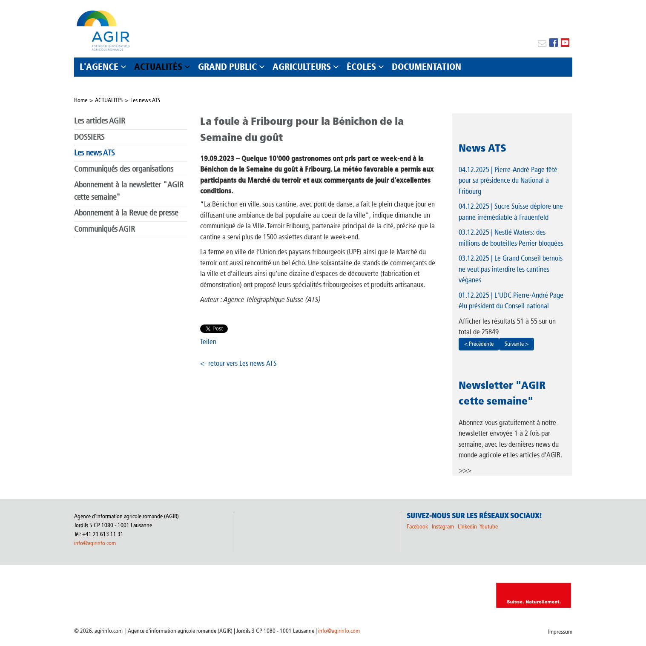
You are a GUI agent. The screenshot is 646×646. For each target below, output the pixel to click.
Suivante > (516, 343)
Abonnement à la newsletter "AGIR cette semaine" (129, 191)
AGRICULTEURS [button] (302, 66)
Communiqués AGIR (104, 229)
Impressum (560, 631)
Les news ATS (145, 100)
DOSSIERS (89, 137)
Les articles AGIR (99, 121)
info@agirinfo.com (95, 543)
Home (80, 100)
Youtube (488, 526)
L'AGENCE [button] (99, 66)
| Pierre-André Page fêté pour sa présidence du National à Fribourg (508, 180)
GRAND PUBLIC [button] (227, 66)
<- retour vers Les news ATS (238, 363)
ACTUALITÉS (109, 100)
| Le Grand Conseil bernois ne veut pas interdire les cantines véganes (511, 269)
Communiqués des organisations (123, 169)
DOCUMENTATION (426, 66)
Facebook (417, 526)
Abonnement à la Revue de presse (126, 213)
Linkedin (468, 526)
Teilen (208, 341)
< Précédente (479, 343)
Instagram (443, 526)
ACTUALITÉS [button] (158, 66)
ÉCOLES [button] (361, 66)
